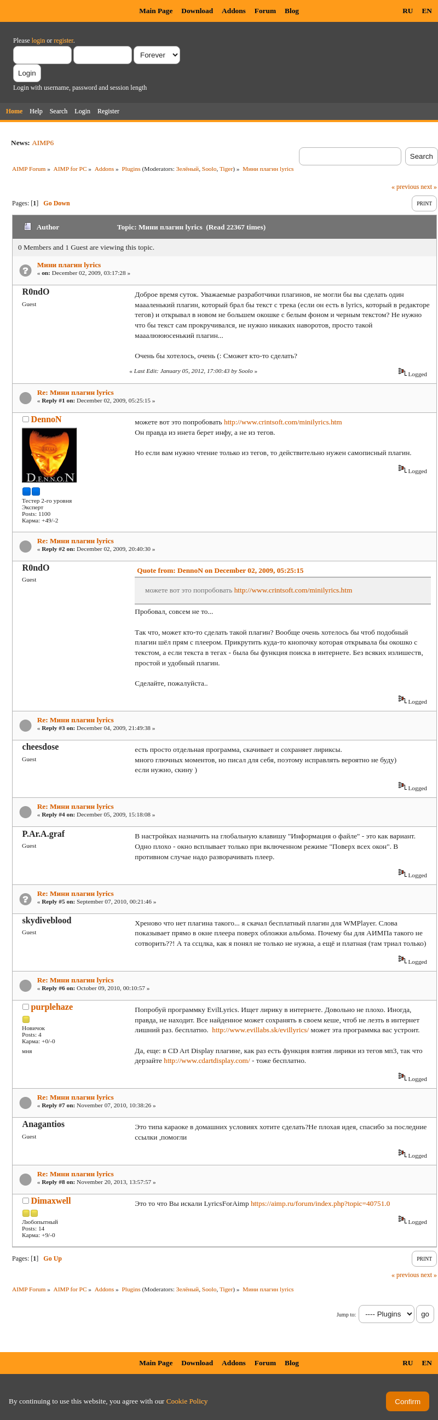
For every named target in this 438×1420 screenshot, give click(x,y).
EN (427, 11)
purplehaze (52, 1006)
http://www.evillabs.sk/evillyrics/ (260, 1030)
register (63, 40)
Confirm (407, 1402)
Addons (234, 11)
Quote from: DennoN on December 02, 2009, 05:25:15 (220, 570)
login (38, 40)
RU (407, 11)
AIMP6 (43, 143)
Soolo (209, 168)
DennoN (46, 419)
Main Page (155, 11)
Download (197, 11)
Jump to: (346, 1315)
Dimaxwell (51, 1200)
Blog (292, 11)
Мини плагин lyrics (69, 265)
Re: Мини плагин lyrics (75, 392)
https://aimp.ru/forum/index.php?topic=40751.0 (320, 1203)
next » (428, 187)
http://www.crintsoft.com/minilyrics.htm (283, 422)
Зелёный (187, 168)
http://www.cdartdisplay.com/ (207, 1060)
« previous (405, 187)
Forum (265, 11)
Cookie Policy (187, 1401)
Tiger (226, 168)
